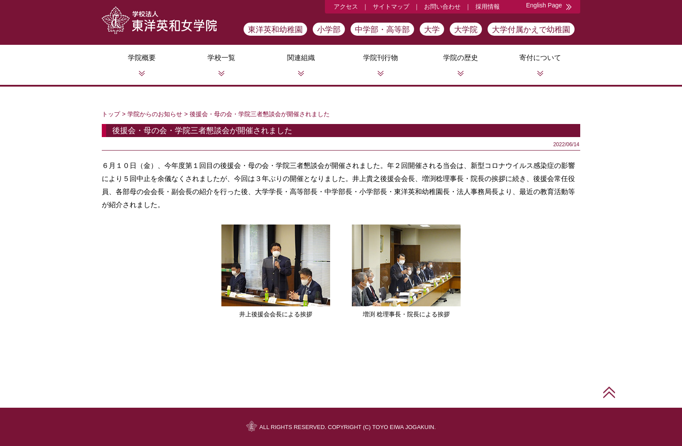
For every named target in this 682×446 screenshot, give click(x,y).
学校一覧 (221, 57)
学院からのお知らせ (154, 114)
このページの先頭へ (609, 392)
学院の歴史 (460, 57)
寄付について (540, 57)
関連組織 (301, 57)
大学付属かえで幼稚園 (531, 29)
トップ (111, 114)
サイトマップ (391, 6)
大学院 (466, 29)
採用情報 (487, 6)
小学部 (329, 29)
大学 (432, 29)
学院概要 (142, 57)
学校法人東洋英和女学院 (159, 20)
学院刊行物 (380, 57)
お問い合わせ (442, 6)
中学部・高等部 (382, 29)
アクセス (346, 6)
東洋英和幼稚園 (275, 29)
